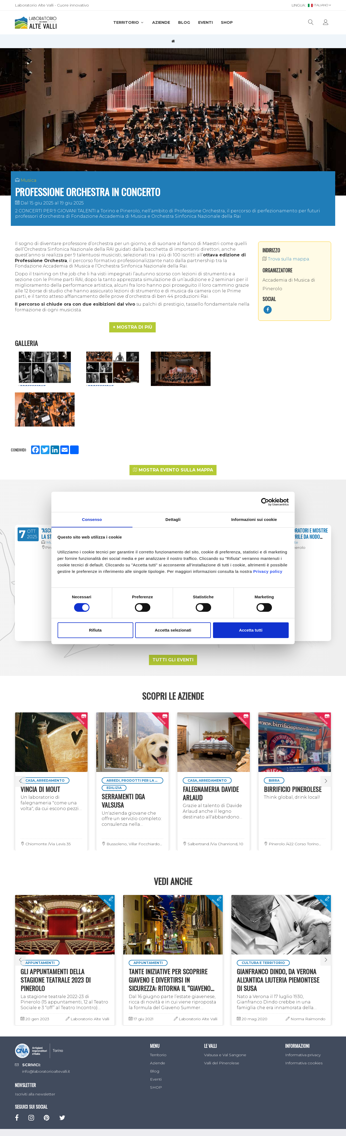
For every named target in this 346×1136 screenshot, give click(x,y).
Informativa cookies (303, 1018)
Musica (28, 180)
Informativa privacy (303, 1010)
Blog (184, 22)
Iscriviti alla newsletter (35, 1049)
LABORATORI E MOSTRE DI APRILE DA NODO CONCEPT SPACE (306, 492)
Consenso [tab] (92, 519)
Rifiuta (95, 630)
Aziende (161, 22)
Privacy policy (267, 571)
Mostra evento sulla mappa (173, 425)
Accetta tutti (250, 630)
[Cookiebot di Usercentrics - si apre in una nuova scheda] (265, 502)
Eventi (205, 22)
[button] (132, 327)
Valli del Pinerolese (221, 1018)
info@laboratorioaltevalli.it (46, 1026)
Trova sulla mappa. (286, 259)
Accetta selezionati (173, 630)
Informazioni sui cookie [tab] (254, 519)
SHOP (227, 22)
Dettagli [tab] (173, 519)
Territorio (128, 22)
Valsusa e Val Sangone (225, 1010)
